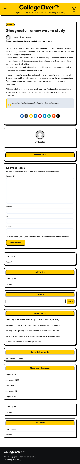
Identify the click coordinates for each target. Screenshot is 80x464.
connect (12, 41)
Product (10, 24)
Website (9, 227)
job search (21, 41)
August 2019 (11, 397)
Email (8, 217)
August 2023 (11, 375)
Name (9, 207)
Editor (16, 37)
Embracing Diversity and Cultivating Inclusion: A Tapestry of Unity (32, 320)
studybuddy (37, 41)
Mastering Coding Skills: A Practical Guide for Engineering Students (33, 325)
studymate (48, 41)
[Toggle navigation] (5, 9)
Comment (10, 176)
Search (40, 294)
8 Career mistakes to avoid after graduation (23, 342)
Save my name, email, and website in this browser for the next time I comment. (39, 237)
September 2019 (12, 391)
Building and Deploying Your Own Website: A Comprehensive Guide (32, 331)
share (29, 41)
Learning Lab (11, 256)
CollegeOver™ (39, 7)
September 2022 (12, 380)
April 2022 (10, 386)
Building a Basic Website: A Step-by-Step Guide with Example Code (33, 336)
